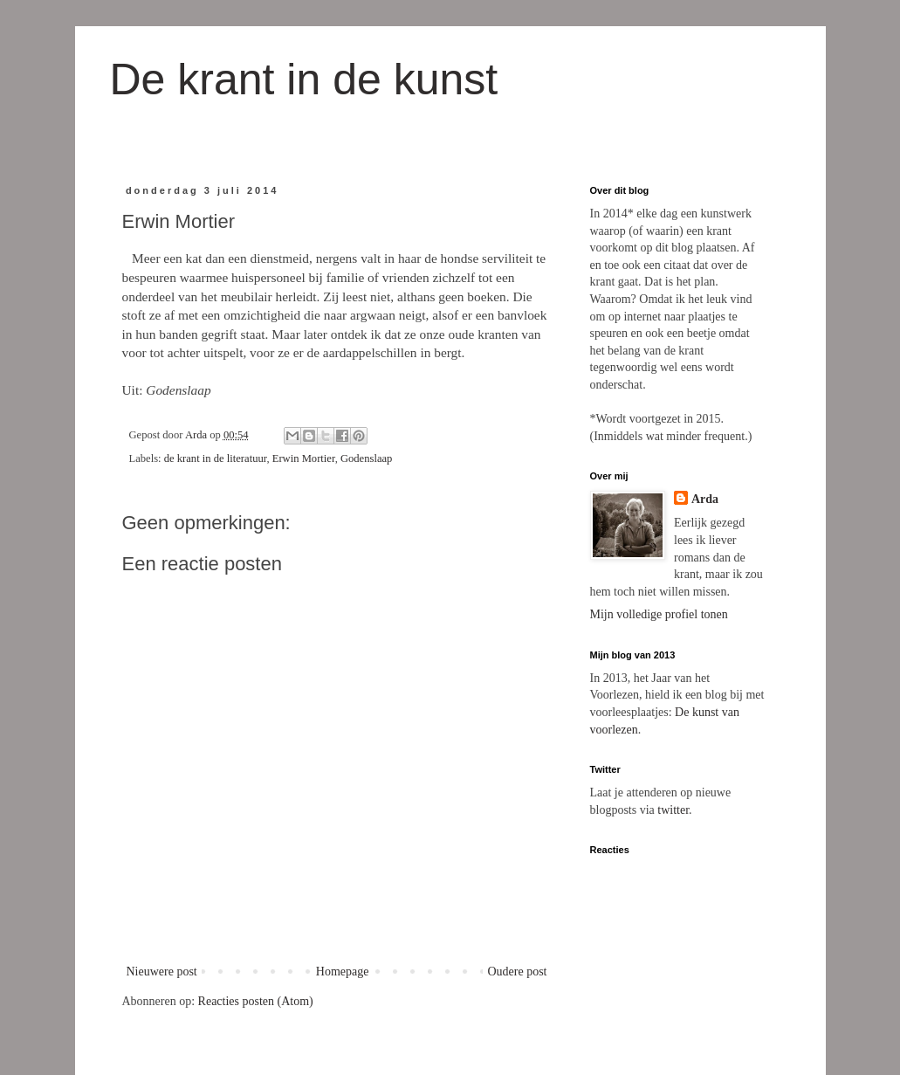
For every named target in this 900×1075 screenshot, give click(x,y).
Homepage (342, 971)
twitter (673, 810)
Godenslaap (366, 458)
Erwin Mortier (303, 458)
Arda (704, 499)
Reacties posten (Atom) (255, 1001)
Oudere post (516, 971)
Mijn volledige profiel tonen (659, 614)
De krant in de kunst (304, 79)
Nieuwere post (162, 971)
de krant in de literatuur (215, 458)
